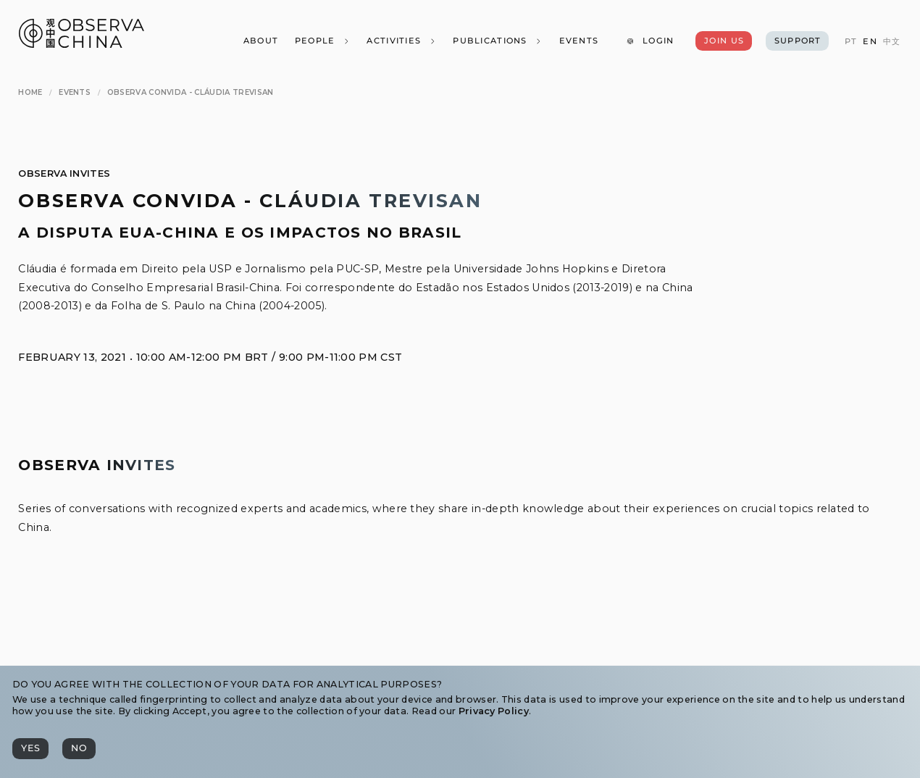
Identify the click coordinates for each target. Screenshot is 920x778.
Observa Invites (64, 173)
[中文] (892, 41)
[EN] (869, 41)
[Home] (30, 92)
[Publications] (497, 41)
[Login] (650, 41)
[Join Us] (723, 41)
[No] (79, 748)
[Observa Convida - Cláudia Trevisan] (190, 92)
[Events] (578, 41)
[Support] (797, 41)
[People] (322, 41)
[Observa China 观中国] (81, 44)
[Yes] (30, 748)
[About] (260, 41)
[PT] (850, 41)
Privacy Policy (494, 711)
